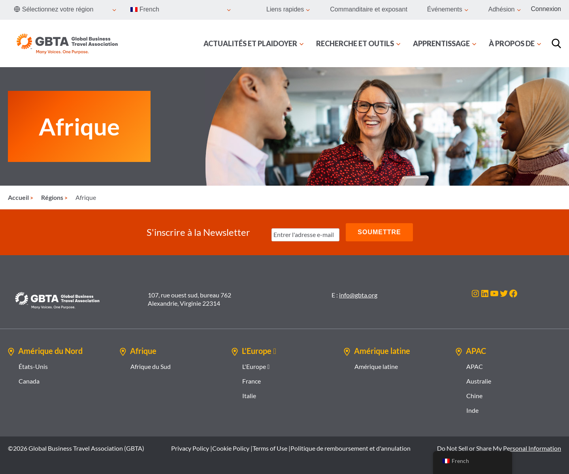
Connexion (546, 9)
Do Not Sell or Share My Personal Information (499, 448)
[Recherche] (556, 43)
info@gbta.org (358, 295)
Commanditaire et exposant (368, 9)
